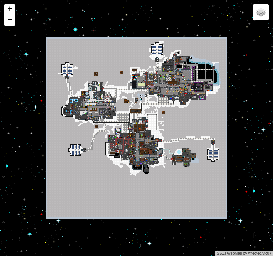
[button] (9, 9)
